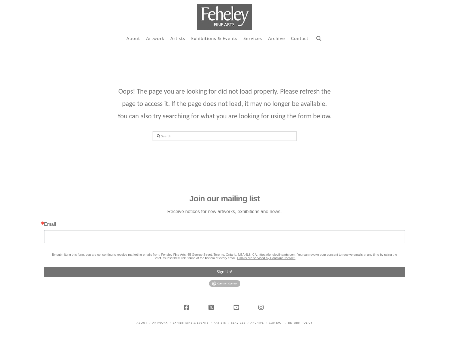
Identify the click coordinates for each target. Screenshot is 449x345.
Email (50, 224)
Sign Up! (224, 271)
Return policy (300, 323)
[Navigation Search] (318, 39)
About (141, 323)
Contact (276, 323)
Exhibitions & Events (190, 323)
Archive (257, 323)
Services (238, 323)
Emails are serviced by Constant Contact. (266, 258)
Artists (220, 323)
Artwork (160, 323)
